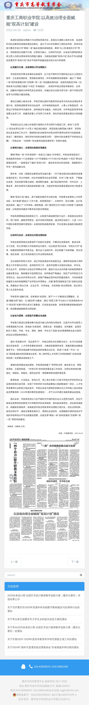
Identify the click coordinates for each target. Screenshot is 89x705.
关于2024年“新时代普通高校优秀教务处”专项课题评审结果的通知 (43, 647)
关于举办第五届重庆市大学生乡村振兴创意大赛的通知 (37, 619)
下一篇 (75, 561)
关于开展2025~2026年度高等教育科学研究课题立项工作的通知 (42, 639)
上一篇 (14, 561)
